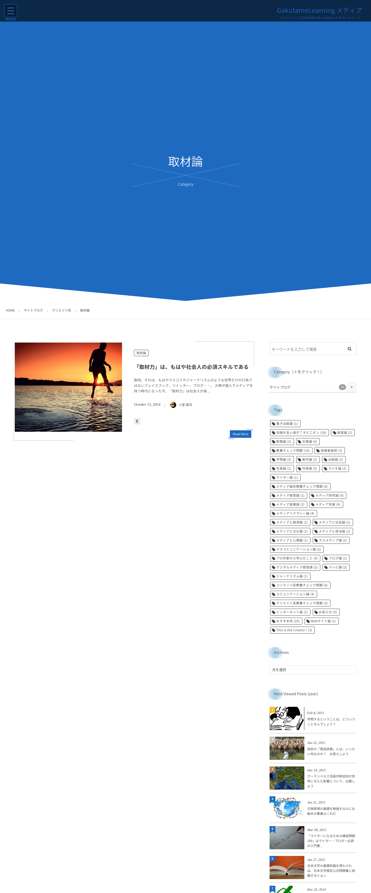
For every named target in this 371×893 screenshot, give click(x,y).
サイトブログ (308, 387)
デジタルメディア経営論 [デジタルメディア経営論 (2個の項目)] (297, 567)
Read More (240, 433)
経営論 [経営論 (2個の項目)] (344, 432)
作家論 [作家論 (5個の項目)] (309, 468)
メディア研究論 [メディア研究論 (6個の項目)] (329, 495)
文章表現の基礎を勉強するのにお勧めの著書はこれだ (331, 811)
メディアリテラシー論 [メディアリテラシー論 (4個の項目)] (295, 513)
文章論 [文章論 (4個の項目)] (309, 441)
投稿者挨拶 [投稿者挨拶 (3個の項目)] (331, 450)
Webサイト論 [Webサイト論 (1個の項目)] (323, 620)
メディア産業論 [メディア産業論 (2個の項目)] (290, 504)
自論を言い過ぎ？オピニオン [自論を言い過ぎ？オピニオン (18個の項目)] (301, 432)
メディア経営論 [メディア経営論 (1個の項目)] (290, 495)
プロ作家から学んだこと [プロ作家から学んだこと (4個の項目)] (297, 558)
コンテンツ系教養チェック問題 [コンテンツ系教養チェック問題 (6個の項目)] (302, 585)
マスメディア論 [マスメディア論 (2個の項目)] (333, 540)
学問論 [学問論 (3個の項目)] (283, 459)
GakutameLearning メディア (319, 10)
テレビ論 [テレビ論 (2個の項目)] (338, 567)
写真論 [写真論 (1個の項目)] (283, 468)
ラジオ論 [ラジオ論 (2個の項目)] (337, 468)
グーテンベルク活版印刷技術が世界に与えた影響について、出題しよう (331, 781)
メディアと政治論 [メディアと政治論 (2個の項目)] (334, 531)
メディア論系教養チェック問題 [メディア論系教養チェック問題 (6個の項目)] (302, 486)
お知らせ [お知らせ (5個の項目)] (328, 612)
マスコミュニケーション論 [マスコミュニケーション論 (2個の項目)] (298, 549)
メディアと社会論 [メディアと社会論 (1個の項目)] (334, 522)
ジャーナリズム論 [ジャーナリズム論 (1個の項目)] (292, 576)
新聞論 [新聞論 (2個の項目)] (283, 441)
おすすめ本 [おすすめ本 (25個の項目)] (288, 620)
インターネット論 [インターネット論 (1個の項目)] (292, 612)
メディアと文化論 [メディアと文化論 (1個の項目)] (292, 531)
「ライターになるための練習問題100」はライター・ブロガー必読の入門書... (331, 840)
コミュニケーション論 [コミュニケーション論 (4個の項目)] (295, 594)
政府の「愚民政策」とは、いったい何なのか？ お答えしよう (331, 751)
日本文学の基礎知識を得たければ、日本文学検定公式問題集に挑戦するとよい (331, 870)
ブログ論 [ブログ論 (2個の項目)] (338, 558)
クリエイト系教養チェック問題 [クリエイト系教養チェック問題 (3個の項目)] (302, 603)
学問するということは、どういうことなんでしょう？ (331, 722)
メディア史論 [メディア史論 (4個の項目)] (327, 504)
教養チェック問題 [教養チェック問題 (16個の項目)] (293, 450)
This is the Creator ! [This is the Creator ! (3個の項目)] (294, 629)
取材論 (141, 352)
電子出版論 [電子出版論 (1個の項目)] (287, 423)
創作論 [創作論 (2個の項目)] (309, 459)
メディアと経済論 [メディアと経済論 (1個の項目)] (292, 522)
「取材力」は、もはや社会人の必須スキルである (191, 367)
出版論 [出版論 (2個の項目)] (335, 459)
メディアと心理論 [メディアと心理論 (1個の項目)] (292, 540)
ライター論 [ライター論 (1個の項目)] (287, 477)
